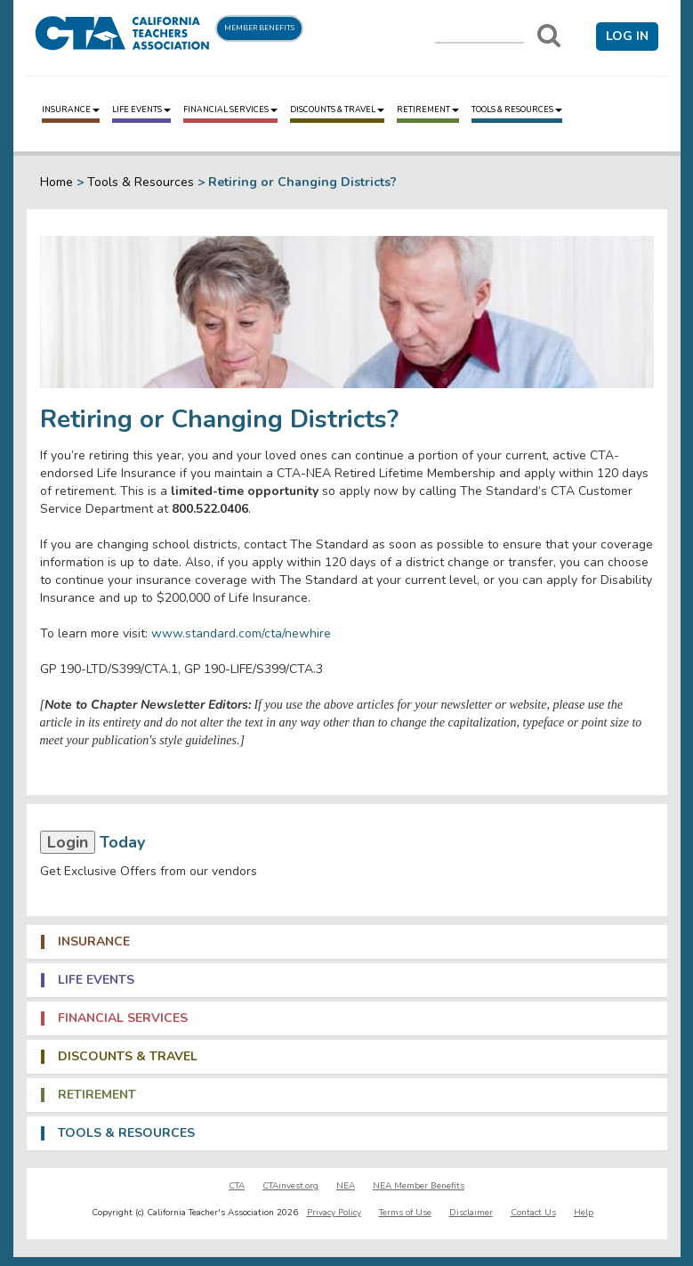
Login (67, 842)
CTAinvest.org (290, 1186)
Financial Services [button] (123, 1018)
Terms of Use (405, 1212)
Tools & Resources (516, 109)
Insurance (71, 109)
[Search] (548, 35)
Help (583, 1212)
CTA (237, 1186)
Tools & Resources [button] (126, 1133)
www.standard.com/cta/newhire (241, 633)
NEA (345, 1186)
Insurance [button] (94, 942)
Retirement (428, 109)
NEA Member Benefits (418, 1186)
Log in (627, 36)
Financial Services (230, 109)
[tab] (347, 942)
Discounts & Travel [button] (127, 1057)
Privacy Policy (334, 1212)
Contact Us (533, 1212)
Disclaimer (471, 1212)
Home (56, 182)
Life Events (141, 109)
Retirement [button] (97, 1095)
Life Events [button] (96, 980)
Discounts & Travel (337, 109)
